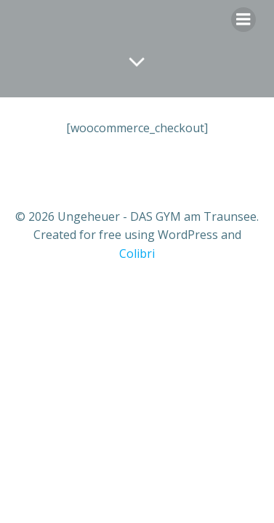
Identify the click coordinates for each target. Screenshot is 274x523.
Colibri (137, 254)
